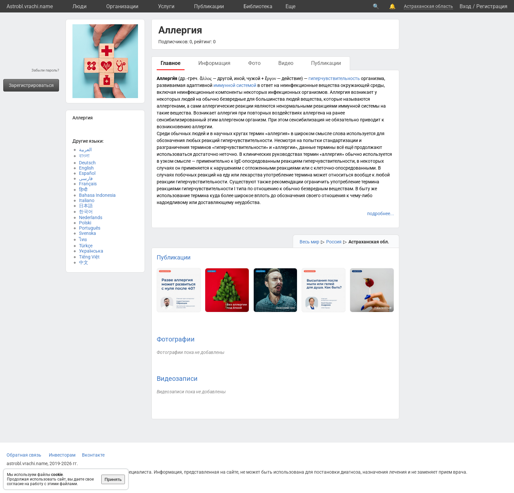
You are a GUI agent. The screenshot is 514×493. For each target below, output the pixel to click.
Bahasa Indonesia (97, 195)
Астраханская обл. (368, 241)
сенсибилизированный (181, 119)
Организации (122, 6)
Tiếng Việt (89, 256)
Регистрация (491, 6)
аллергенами (171, 106)
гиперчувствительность (334, 78)
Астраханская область (428, 6)
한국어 (86, 211)
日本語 (86, 205)
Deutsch (87, 162)
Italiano (86, 200)
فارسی (86, 178)
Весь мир (309, 241)
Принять (113, 479)
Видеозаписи (177, 378)
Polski (85, 222)
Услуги (166, 6)
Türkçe (85, 245)
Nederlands (90, 217)
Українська (91, 251)
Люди (79, 6)
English (86, 168)
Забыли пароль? (45, 70)
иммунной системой (234, 85)
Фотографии (176, 339)
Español (87, 173)
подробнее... (380, 213)
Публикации (209, 6)
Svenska (87, 233)
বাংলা (84, 155)
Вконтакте (93, 455)
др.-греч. (189, 78)
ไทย (83, 239)
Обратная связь (24, 455)
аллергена (314, 112)
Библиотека (258, 6)
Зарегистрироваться (31, 85)
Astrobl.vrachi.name (30, 6)
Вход (465, 6)
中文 (83, 262)
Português (89, 228)
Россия (334, 241)
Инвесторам (62, 455)
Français (88, 183)
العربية (85, 149)
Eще (290, 6)
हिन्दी (83, 189)
